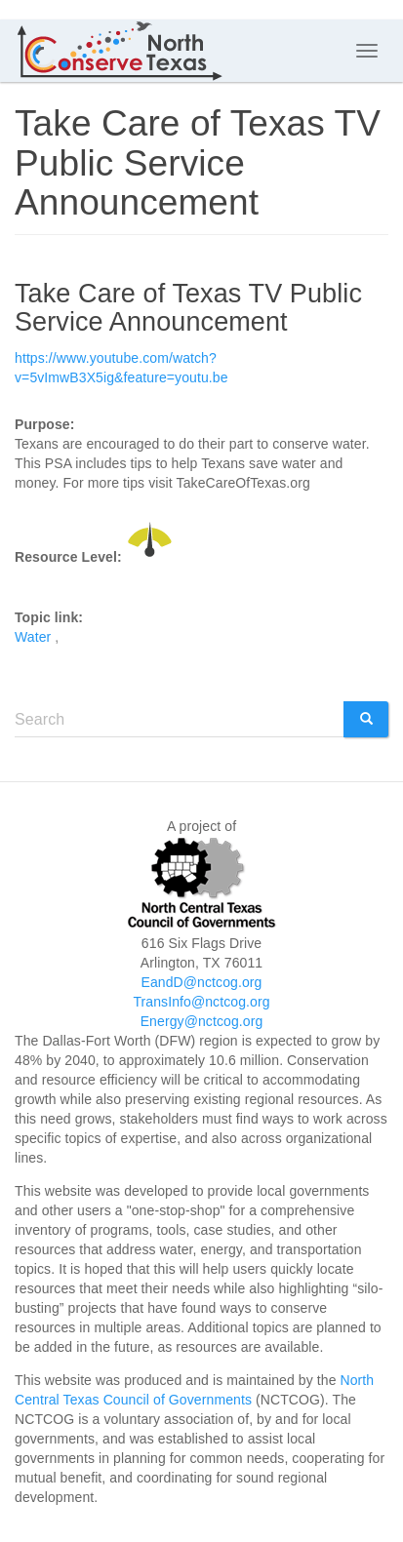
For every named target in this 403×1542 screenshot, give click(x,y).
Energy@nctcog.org (202, 1021)
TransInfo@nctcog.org (201, 1001)
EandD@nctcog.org (201, 982)
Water (33, 637)
